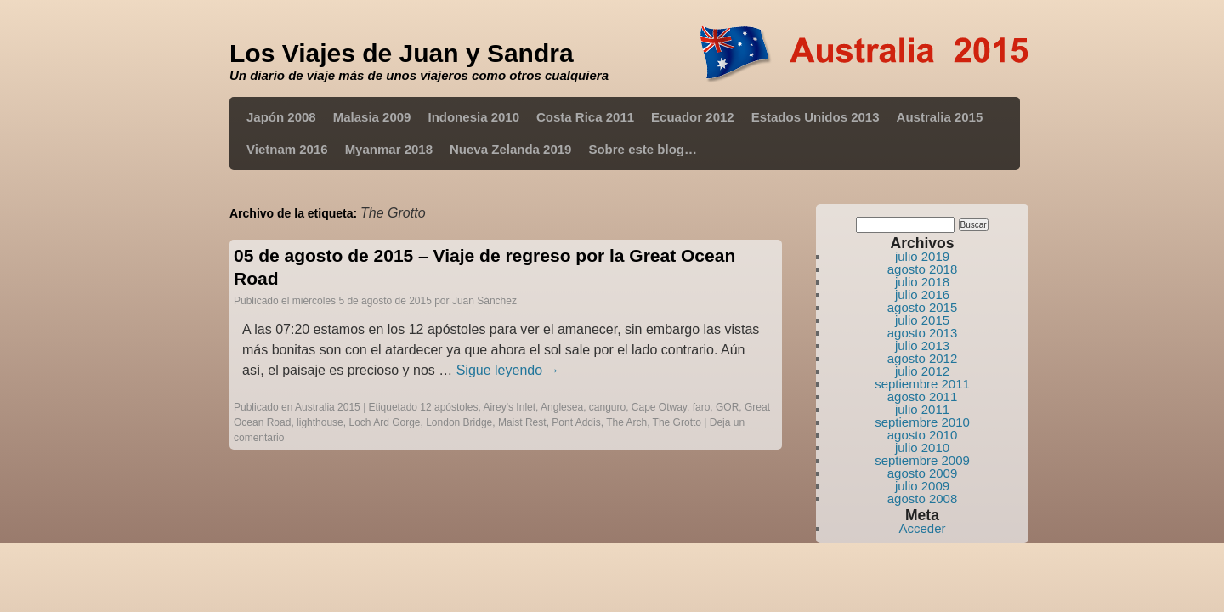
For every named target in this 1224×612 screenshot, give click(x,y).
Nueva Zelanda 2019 (510, 149)
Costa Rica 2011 (585, 117)
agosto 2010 (922, 435)
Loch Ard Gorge (384, 422)
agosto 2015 (922, 307)
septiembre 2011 (922, 384)
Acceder (921, 528)
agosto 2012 (922, 358)
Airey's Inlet (509, 407)
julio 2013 (922, 345)
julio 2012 (922, 371)
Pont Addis (576, 422)
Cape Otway (659, 407)
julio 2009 (922, 486)
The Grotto (677, 422)
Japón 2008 (281, 117)
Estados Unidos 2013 (815, 117)
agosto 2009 (922, 473)
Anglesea (562, 407)
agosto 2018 (922, 269)
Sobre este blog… (642, 149)
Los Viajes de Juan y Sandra (402, 53)
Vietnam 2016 (287, 149)
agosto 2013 (922, 333)
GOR (727, 407)
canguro (607, 407)
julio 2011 (922, 409)
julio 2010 (922, 447)
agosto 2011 (922, 396)
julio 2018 (922, 282)
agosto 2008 (922, 498)
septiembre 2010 (922, 422)
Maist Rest (522, 422)
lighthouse (320, 422)
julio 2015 (922, 320)
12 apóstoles (449, 407)
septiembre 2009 (922, 460)
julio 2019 (922, 256)
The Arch (626, 422)
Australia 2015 (940, 117)
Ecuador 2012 (692, 117)
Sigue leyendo (508, 370)
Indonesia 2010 (473, 117)
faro (702, 407)
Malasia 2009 (372, 117)
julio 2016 (922, 294)
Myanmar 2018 (389, 149)
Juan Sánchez (484, 301)
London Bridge (459, 422)
